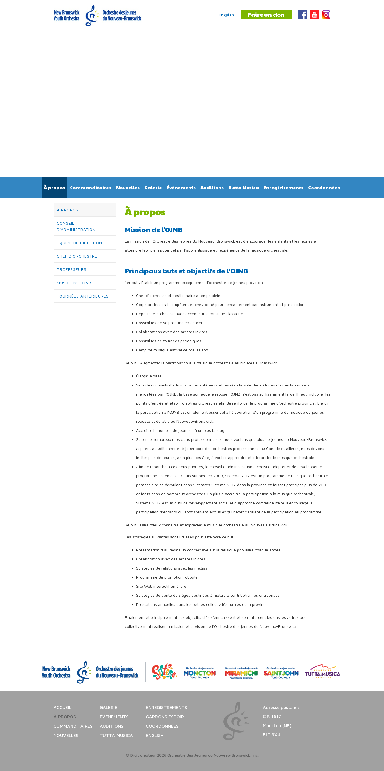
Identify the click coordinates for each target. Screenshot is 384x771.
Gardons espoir (165, 716)
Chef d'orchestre (77, 256)
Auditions (212, 187)
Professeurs (71, 269)
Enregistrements (283, 187)
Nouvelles (128, 187)
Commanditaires (90, 187)
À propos (54, 187)
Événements (181, 187)
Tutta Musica (244, 187)
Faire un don (266, 14)
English (226, 15)
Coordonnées (324, 187)
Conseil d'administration (76, 226)
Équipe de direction (79, 242)
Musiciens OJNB (74, 282)
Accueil (62, 707)
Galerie (153, 187)
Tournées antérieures (83, 296)
